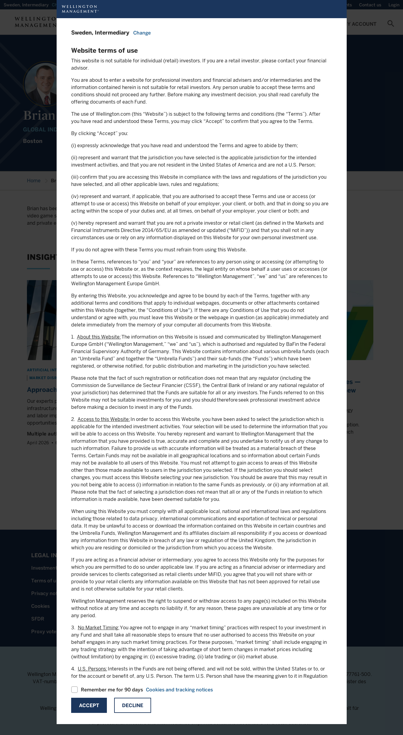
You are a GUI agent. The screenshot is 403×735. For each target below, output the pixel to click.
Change (142, 33)
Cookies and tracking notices (179, 690)
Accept (89, 705)
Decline (132, 705)
